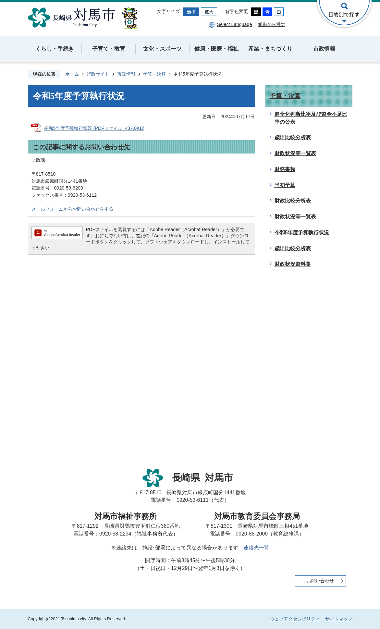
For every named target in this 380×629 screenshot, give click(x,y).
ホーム (72, 74)
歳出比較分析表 (293, 137)
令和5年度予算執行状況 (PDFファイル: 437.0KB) (94, 128)
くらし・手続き (54, 49)
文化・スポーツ (162, 49)
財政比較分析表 (293, 201)
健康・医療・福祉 (216, 49)
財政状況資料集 (293, 264)
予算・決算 (154, 74)
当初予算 (285, 185)
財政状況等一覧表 (295, 153)
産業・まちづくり (270, 49)
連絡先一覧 (256, 547)
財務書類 (285, 169)
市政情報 (324, 49)
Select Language (234, 24)
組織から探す (271, 24)
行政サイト (98, 74)
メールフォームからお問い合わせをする (72, 209)
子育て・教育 (108, 49)
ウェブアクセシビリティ (295, 619)
